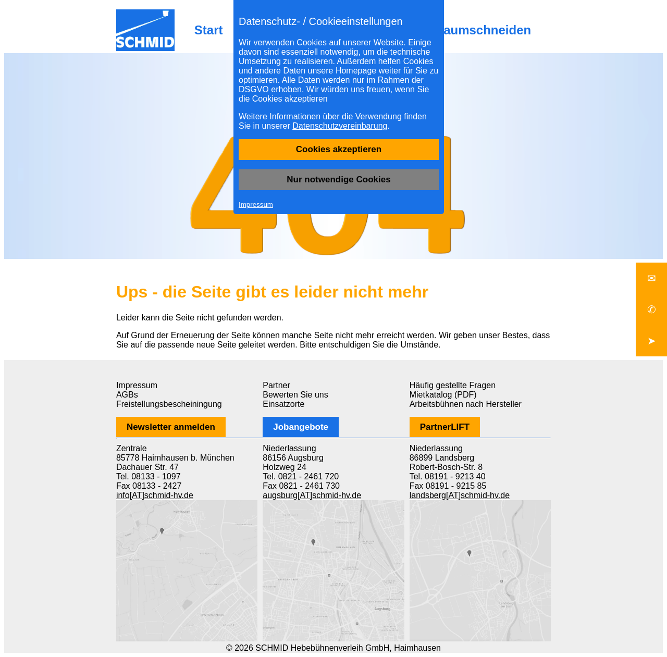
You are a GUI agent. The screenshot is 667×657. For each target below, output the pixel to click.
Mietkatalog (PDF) (443, 394)
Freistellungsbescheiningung (169, 404)
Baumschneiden (483, 30)
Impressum (256, 204)
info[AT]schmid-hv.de (154, 495)
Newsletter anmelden (171, 427)
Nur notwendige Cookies (338, 179)
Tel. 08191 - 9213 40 (448, 476)
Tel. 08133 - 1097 (148, 476)
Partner (276, 385)
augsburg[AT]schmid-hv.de (312, 495)
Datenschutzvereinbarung (339, 125)
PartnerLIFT (445, 427)
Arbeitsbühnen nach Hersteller (466, 404)
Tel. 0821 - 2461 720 (301, 476)
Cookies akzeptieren (338, 149)
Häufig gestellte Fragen (453, 385)
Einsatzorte (283, 404)
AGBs (127, 394)
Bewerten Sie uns (295, 394)
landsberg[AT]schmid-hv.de (460, 495)
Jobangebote (300, 427)
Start (208, 30)
